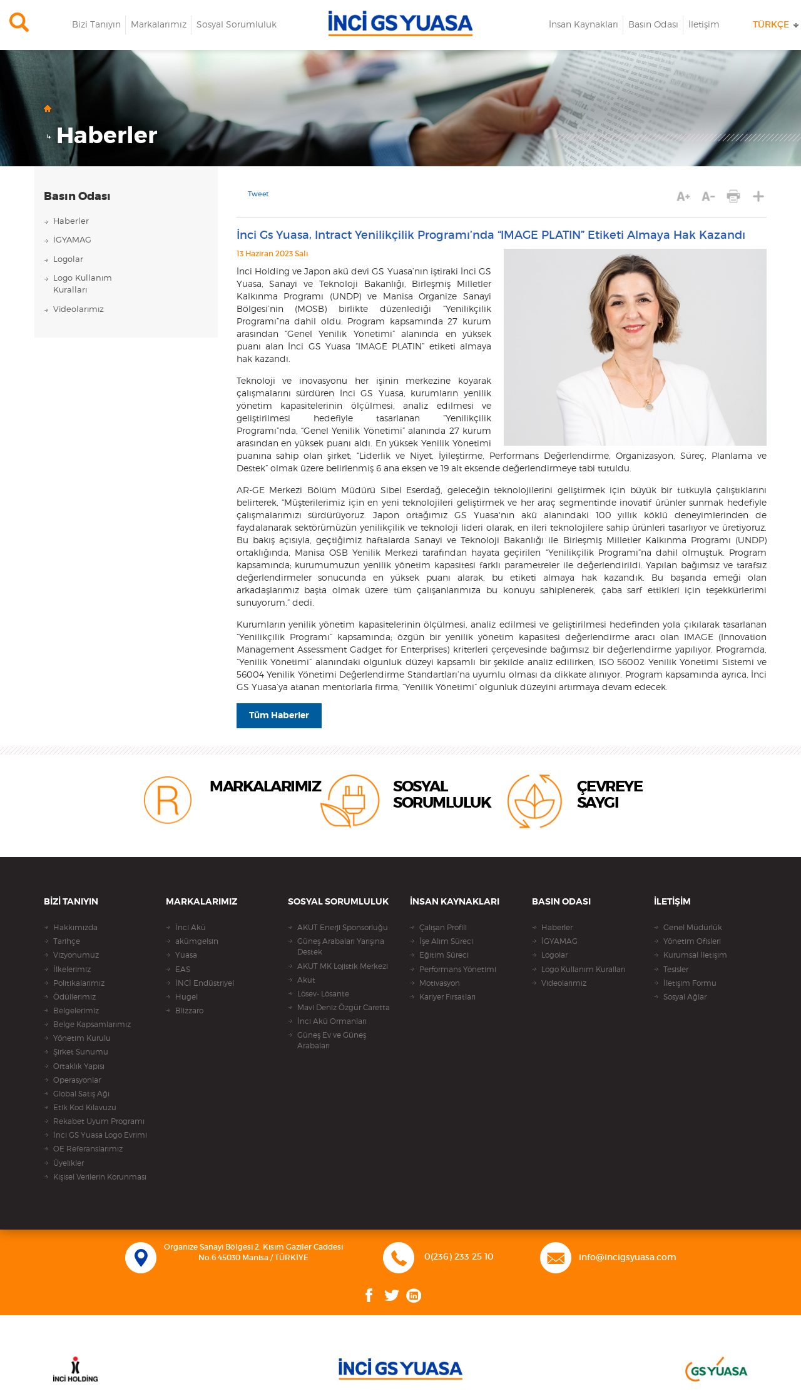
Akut (306, 980)
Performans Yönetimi (457, 969)
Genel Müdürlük (692, 927)
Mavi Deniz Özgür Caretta (343, 1007)
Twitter (392, 1295)
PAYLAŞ (758, 196)
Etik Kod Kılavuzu (84, 1107)
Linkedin (414, 1295)
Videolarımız (78, 310)
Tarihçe (66, 941)
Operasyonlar (77, 1080)
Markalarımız (158, 25)
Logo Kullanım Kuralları (583, 969)
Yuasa (186, 955)
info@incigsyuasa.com (627, 1257)
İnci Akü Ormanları (332, 1021)
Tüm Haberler (279, 715)
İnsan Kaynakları (583, 25)
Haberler (106, 136)
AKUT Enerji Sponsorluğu (342, 927)
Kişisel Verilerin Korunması (99, 1177)
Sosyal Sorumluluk (236, 25)
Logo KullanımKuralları (82, 284)
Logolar (68, 260)
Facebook (369, 1295)
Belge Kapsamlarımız (92, 1024)
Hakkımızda (75, 927)
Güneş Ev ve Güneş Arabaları (331, 1040)
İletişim (704, 25)
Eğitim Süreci (444, 955)
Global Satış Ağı (81, 1094)
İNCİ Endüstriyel (204, 983)
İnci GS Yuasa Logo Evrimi (100, 1135)
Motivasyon (439, 983)
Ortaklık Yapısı (79, 1066)
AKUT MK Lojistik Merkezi (342, 966)
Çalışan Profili (443, 927)
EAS (182, 969)
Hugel (186, 997)
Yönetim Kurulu (82, 1038)
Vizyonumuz (76, 955)
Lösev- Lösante (323, 994)
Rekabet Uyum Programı (99, 1121)
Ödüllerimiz (74, 997)
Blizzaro (189, 1011)
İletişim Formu (690, 983)
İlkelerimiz (72, 969)
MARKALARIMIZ (265, 787)
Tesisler (675, 969)
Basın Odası (653, 25)
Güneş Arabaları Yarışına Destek (340, 947)
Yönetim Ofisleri (692, 941)
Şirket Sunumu (80, 1052)
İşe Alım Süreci (446, 941)
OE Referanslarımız (88, 1149)
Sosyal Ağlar (685, 997)
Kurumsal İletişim (695, 955)
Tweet (258, 194)
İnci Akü (190, 927)
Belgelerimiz (76, 1011)
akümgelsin (196, 941)
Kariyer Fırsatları (447, 997)
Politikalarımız (79, 983)
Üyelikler (68, 1163)
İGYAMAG (72, 240)
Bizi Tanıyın (96, 25)
